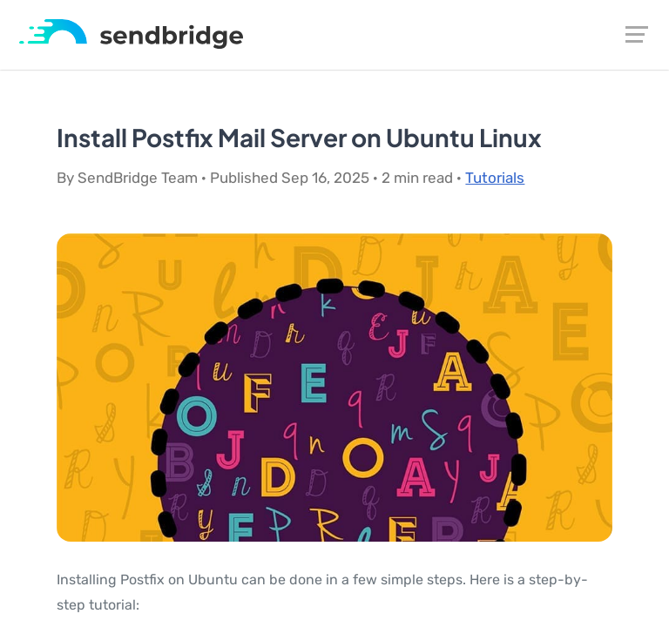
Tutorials (494, 177)
